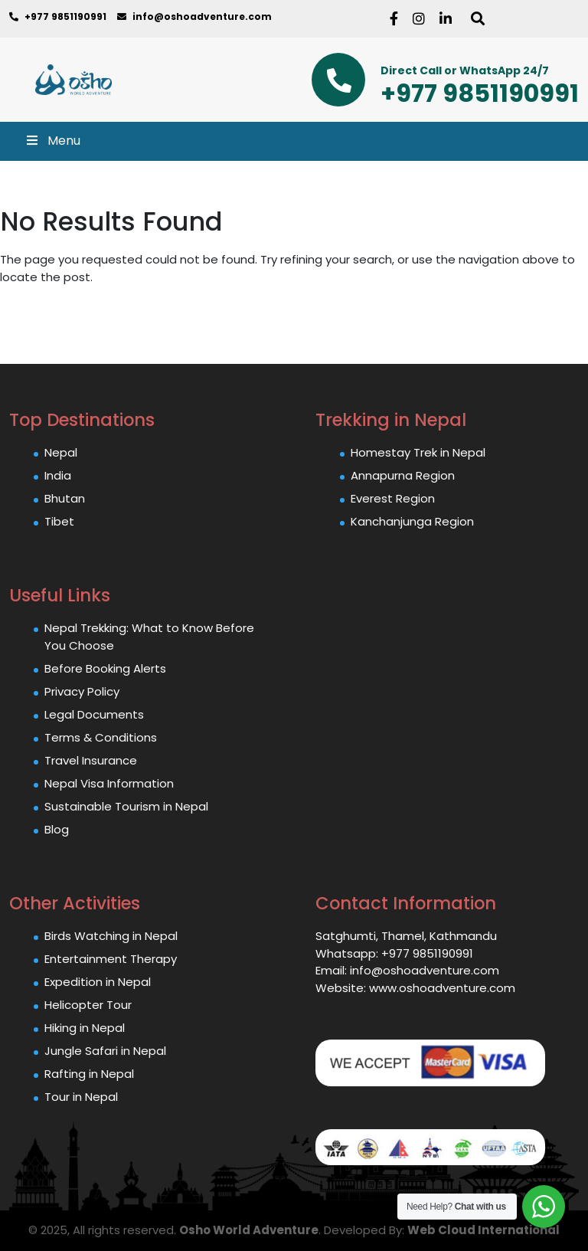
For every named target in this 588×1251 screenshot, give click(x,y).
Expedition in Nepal (97, 982)
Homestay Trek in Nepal (418, 452)
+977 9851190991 (57, 16)
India (57, 475)
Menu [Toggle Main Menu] (52, 140)
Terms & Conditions (100, 737)
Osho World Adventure (248, 1230)
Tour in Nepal (81, 1097)
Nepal (60, 452)
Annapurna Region (403, 475)
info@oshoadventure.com (194, 16)
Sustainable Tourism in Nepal (126, 806)
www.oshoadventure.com (442, 988)
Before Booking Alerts (105, 668)
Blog (56, 829)
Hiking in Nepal (84, 1028)
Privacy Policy (81, 691)
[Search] (479, 19)
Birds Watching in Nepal (111, 936)
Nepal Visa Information (109, 783)
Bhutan (64, 498)
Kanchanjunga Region (412, 521)
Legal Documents (94, 714)
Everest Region (393, 498)
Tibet (59, 521)
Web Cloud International (483, 1230)
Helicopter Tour (88, 1005)
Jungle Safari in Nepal (105, 1051)
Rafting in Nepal (89, 1074)
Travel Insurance (90, 760)
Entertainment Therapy (110, 959)
